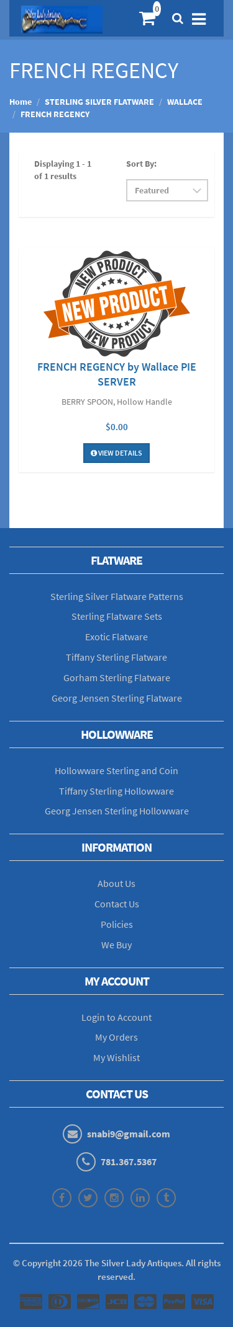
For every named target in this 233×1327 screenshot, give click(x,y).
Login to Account (116, 1017)
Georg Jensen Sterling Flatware (117, 698)
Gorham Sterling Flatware (116, 677)
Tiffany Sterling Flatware (116, 657)
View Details (116, 452)
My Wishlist (116, 1057)
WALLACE (185, 101)
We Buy (116, 944)
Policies (117, 924)
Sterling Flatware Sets (116, 616)
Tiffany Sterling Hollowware (116, 791)
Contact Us (116, 903)
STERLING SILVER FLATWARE (99, 101)
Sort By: (141, 163)
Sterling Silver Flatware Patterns (116, 596)
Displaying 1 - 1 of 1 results (62, 170)
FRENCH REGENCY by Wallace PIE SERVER (116, 374)
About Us (116, 883)
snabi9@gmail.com (128, 1133)
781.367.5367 (129, 1161)
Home (20, 101)
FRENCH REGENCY (55, 114)
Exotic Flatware (116, 636)
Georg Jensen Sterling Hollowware (117, 811)
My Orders (116, 1037)
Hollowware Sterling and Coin (116, 770)
